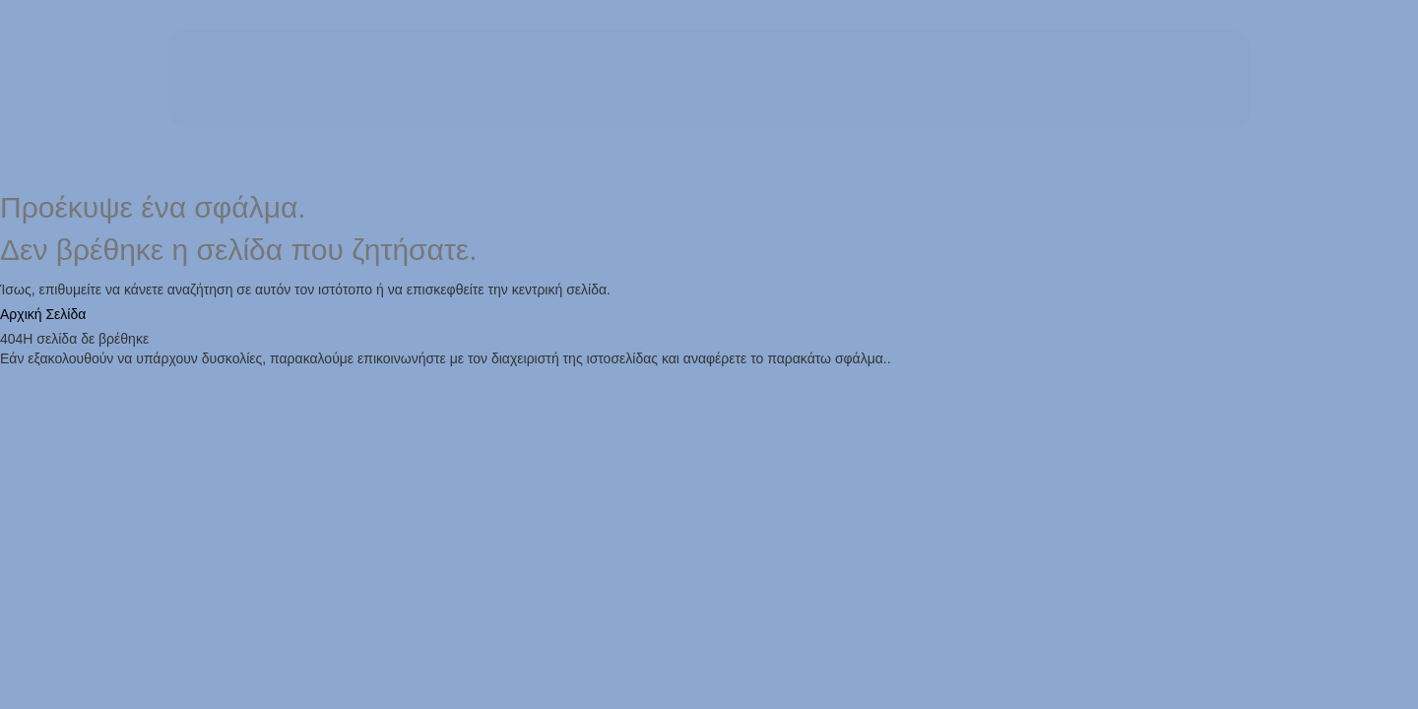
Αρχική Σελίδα (43, 314)
